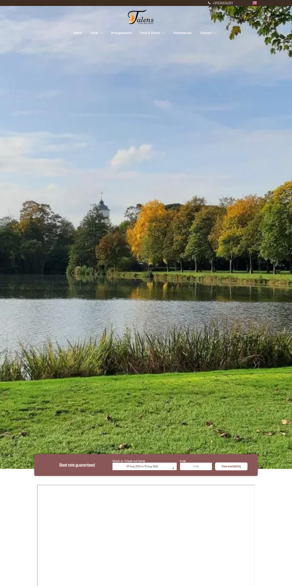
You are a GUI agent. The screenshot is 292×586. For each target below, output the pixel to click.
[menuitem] (79, 33)
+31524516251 (222, 3)
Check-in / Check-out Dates (128, 461)
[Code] (196, 466)
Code (183, 461)
